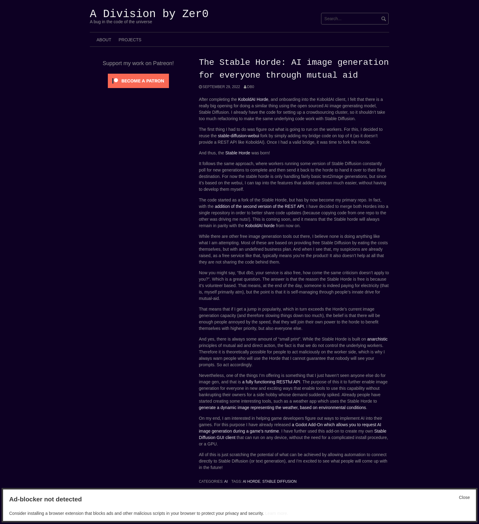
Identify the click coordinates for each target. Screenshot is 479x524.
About (104, 39)
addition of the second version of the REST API (259, 206)
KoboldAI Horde (253, 99)
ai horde (251, 481)
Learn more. (276, 513)
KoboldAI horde (260, 225)
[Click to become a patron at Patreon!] (138, 80)
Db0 (250, 87)
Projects (130, 39)
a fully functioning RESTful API (271, 381)
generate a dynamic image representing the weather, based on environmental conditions (282, 407)
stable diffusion (279, 481)
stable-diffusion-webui (238, 135)
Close (464, 497)
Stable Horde (237, 152)
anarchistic (377, 339)
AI (226, 481)
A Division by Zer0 (149, 14)
